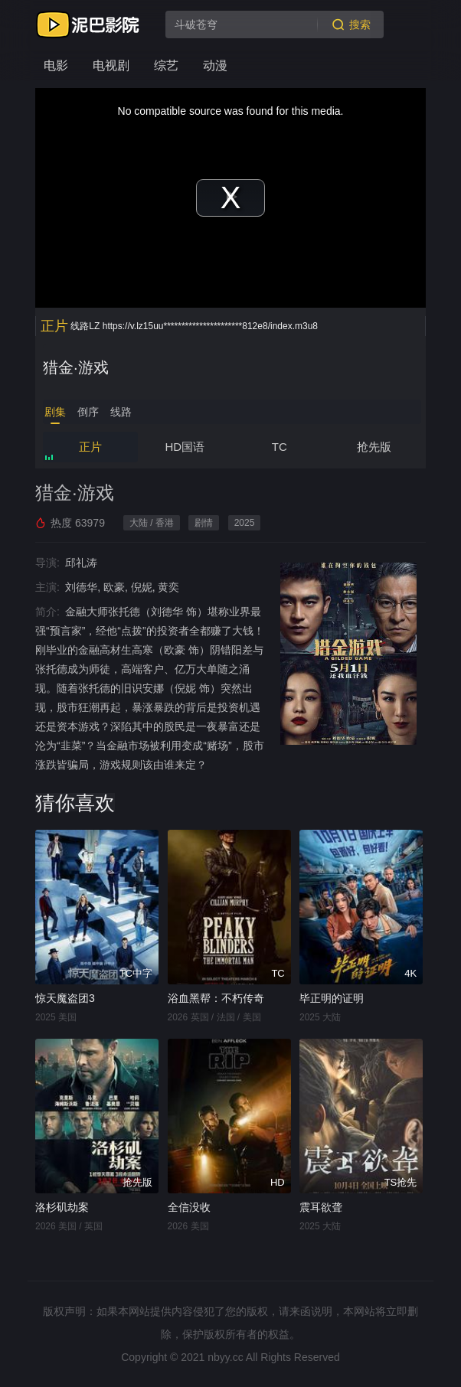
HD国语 (184, 446)
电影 (56, 65)
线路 (121, 412)
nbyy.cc (225, 1357)
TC (279, 446)
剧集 (55, 412)
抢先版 (374, 446)
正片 (90, 446)
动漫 (215, 65)
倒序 (88, 412)
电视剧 (111, 65)
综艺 (166, 65)
